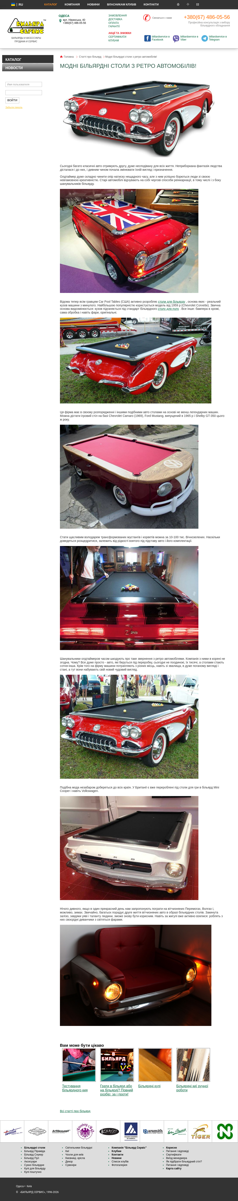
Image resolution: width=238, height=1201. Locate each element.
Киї (67, 1151)
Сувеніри (70, 1165)
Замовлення (117, 15)
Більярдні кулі (155, 1068)
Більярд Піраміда (34, 1151)
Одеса (20, 1186)
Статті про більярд (90, 56)
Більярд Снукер (33, 1154)
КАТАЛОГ (50, 4)
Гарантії (114, 26)
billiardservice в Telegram (218, 38)
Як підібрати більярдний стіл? (184, 1161)
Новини (93, 4)
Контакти (151, 4)
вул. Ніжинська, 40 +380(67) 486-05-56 (74, 21)
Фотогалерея (119, 1165)
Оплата (113, 22)
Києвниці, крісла (75, 1158)
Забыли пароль (14, 107)
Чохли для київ (74, 1154)
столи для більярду (171, 301)
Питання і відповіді (177, 1151)
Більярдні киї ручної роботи (193, 1070)
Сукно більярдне (34, 1165)
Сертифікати (117, 36)
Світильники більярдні (78, 1147)
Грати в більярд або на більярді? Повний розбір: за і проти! (117, 1072)
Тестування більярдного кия (79, 1070)
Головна (69, 56)
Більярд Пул (31, 1158)
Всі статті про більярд (75, 1111)
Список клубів (120, 1161)
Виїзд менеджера (176, 1158)
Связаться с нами (162, 17)
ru (21, 4)
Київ (29, 1186)
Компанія (72, 4)
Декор (69, 1161)
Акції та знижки (119, 33)
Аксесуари (30, 1161)
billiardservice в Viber (189, 38)
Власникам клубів (121, 4)
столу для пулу (168, 308)
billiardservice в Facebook (161, 38)
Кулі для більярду (34, 1168)
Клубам (113, 40)
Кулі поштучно (33, 1171)
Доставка (115, 19)
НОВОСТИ (14, 68)
